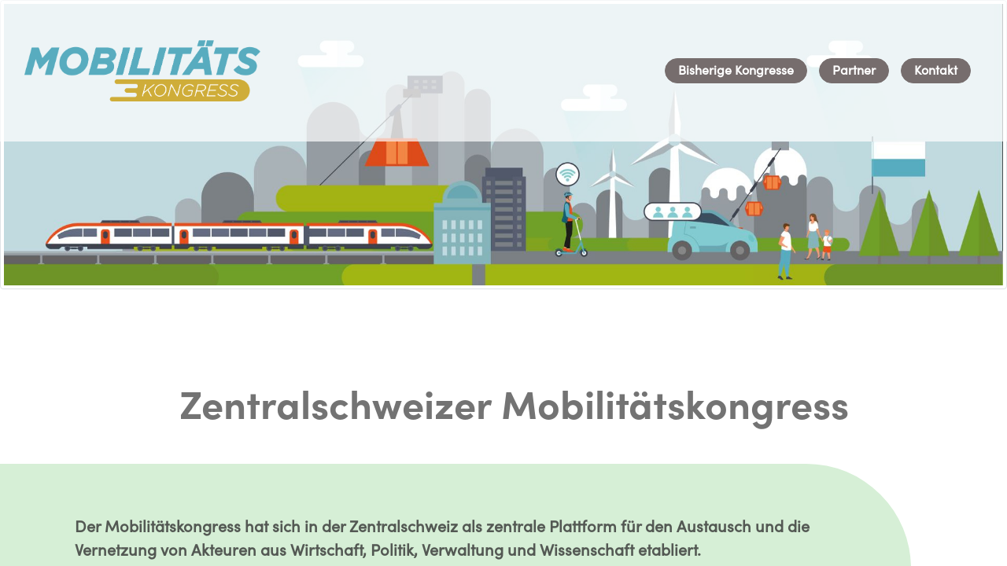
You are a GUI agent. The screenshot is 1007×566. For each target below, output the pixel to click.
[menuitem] (736, 70)
